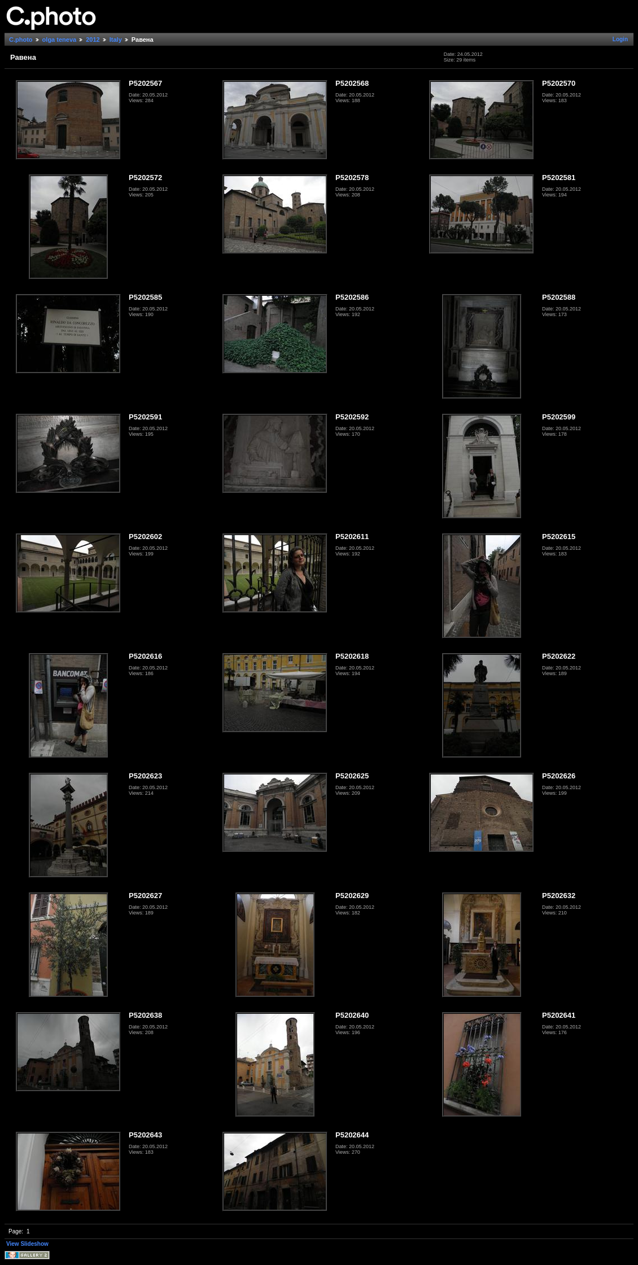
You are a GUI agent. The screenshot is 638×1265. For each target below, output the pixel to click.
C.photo (21, 39)
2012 (92, 39)
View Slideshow (27, 1244)
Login (620, 39)
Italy (116, 39)
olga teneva (59, 39)
